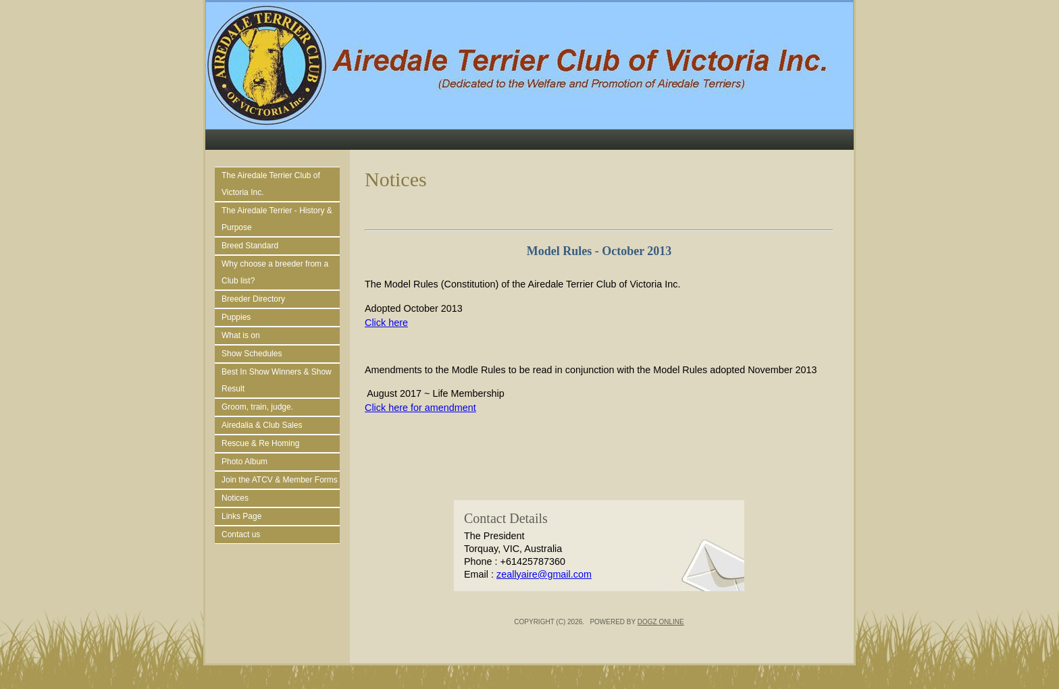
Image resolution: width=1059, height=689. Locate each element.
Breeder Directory (253, 299)
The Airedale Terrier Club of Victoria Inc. (271, 184)
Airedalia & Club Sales (262, 425)
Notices (235, 498)
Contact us (241, 534)
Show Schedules (252, 353)
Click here (386, 322)
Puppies (236, 317)
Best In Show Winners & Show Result (277, 380)
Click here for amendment (420, 407)
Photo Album (244, 461)
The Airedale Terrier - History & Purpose (277, 219)
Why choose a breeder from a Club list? (275, 272)
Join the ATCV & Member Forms (280, 480)
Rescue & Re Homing (260, 443)
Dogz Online (661, 622)
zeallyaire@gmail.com (544, 574)
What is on (241, 335)
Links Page (241, 516)
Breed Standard (250, 245)
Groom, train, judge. (257, 407)
